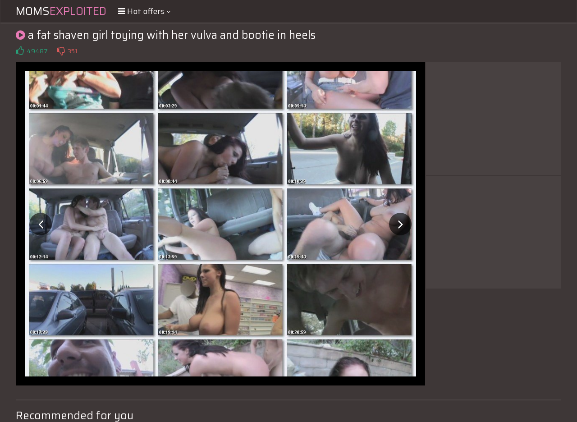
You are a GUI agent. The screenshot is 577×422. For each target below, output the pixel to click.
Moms (61, 11)
